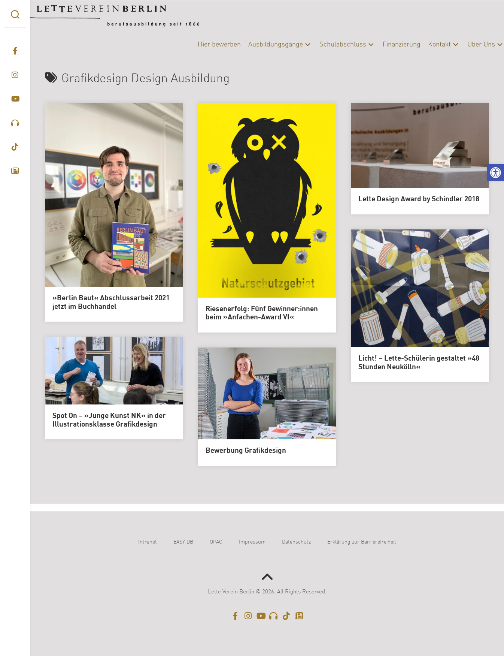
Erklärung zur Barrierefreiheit (361, 542)
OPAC (216, 542)
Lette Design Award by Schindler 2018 (418, 199)
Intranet (147, 542)
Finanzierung (387, 44)
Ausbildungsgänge (260, 44)
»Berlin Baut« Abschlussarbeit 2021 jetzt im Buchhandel (111, 302)
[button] (495, 172)
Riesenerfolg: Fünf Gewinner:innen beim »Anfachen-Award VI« (262, 313)
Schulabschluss (327, 44)
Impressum (252, 542)
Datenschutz (296, 542)
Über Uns (466, 44)
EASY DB (183, 542)
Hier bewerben (204, 44)
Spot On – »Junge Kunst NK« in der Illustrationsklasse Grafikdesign (109, 420)
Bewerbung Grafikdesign (246, 451)
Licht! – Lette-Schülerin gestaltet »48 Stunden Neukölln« (418, 363)
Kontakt (424, 44)
